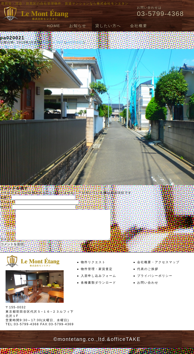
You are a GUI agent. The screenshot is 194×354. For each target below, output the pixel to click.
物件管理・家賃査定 (97, 275)
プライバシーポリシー (155, 282)
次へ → (19, 46)
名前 (5, 197)
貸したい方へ (108, 25)
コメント (7, 245)
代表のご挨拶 (147, 275)
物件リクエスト (93, 268)
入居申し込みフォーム (98, 282)
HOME (53, 25)
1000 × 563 (53, 42)
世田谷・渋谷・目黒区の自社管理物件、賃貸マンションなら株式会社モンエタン (65, 3)
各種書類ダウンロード (98, 288)
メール (7, 202)
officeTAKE (125, 345)
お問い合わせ (147, 288)
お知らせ (77, 25)
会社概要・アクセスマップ (158, 268)
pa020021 (74, 42)
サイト (5, 207)
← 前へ (6, 46)
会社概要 (138, 25)
